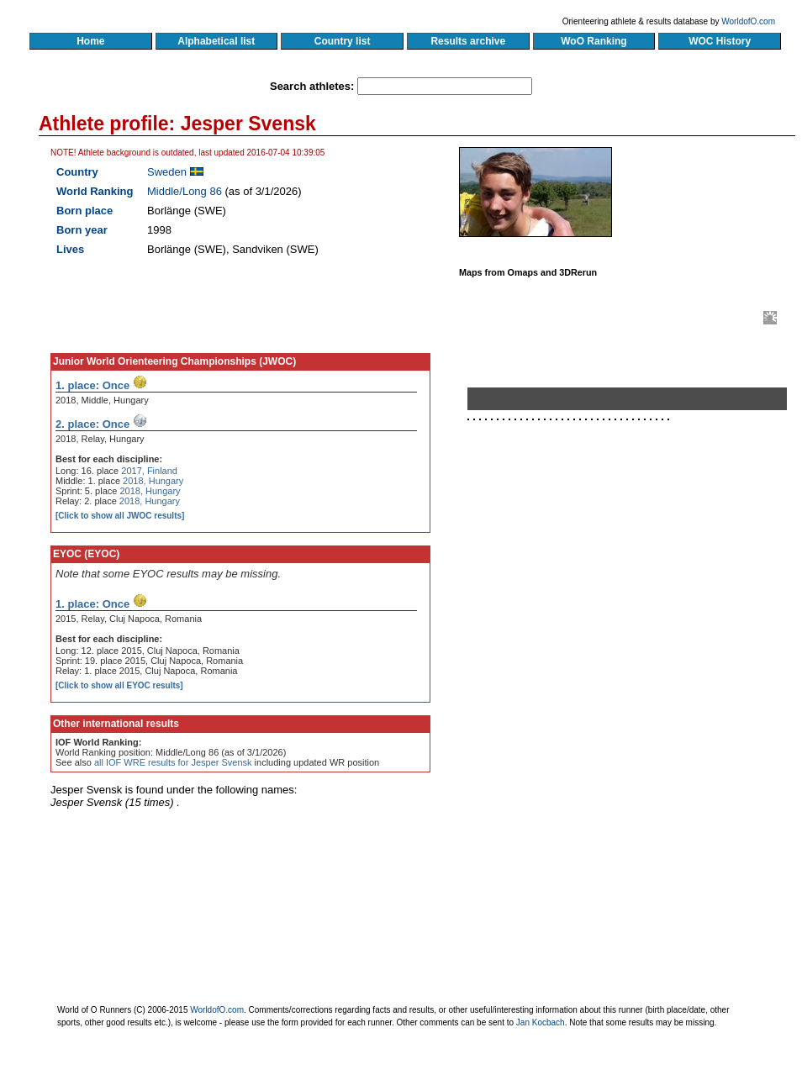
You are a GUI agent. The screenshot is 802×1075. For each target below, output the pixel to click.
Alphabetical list (216, 41)
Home (90, 41)
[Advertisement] (619, 608)
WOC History (719, 41)
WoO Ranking (594, 41)
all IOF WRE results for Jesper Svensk (173, 762)
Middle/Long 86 (184, 191)
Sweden (167, 172)
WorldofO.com (748, 21)
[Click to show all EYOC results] (119, 685)
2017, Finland (149, 471)
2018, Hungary (153, 481)
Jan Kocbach (540, 1022)
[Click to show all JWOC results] (119, 515)
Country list (342, 41)
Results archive (468, 41)
